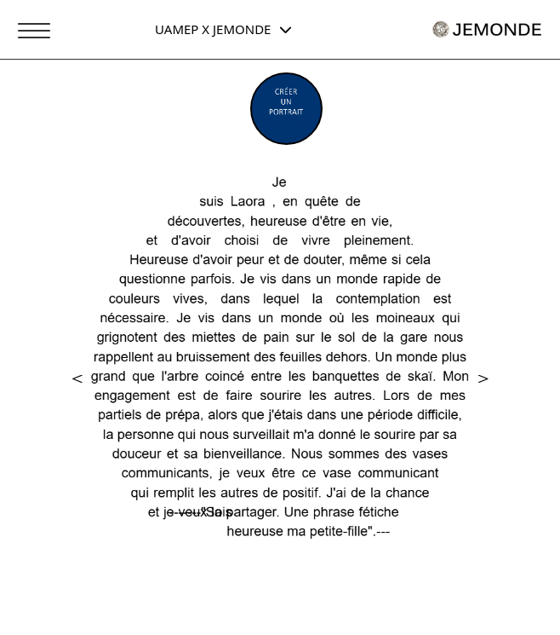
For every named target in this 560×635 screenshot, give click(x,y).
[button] (77, 380)
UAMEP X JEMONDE (223, 29)
